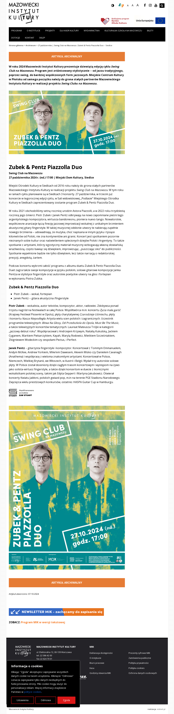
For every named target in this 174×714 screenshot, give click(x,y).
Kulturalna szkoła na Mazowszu (123, 30)
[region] (43, 684)
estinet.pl (161, 709)
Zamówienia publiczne (140, 657)
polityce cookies (32, 691)
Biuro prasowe (97, 662)
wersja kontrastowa (115, 6)
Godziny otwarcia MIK (100, 673)
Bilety (150, 30)
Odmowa (46, 700)
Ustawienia (22, 700)
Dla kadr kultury (69, 30)
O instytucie (33, 30)
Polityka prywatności (139, 662)
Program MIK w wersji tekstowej (43, 622)
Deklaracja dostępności (101, 652)
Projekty (50, 30)
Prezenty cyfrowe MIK (139, 652)
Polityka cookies (137, 668)
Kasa (92, 668)
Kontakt (29, 37)
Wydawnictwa (92, 30)
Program (16, 30)
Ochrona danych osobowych (143, 673)
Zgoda (66, 700)
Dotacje (15, 37)
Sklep (42, 37)
